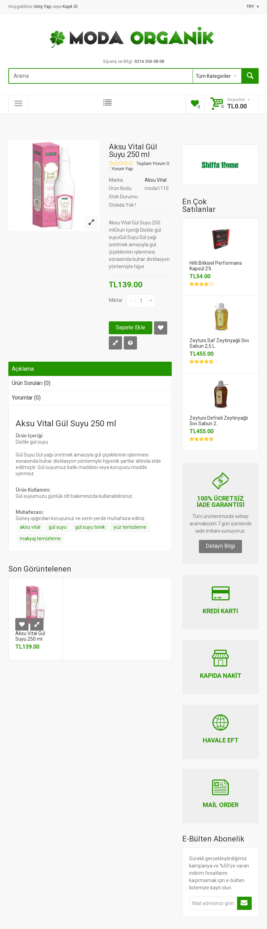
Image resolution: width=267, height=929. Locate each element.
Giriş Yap (43, 6)
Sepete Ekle (130, 327)
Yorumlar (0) (26, 397)
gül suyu (58, 527)
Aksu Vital (156, 180)
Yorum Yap (122, 169)
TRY (252, 6)
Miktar (116, 300)
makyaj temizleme (40, 538)
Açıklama (23, 368)
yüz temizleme (129, 527)
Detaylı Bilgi (220, 546)
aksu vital (30, 527)
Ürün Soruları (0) (31, 383)
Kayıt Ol (70, 6)
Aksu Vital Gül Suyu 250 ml (30, 636)
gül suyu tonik (90, 527)
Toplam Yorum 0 (153, 164)
